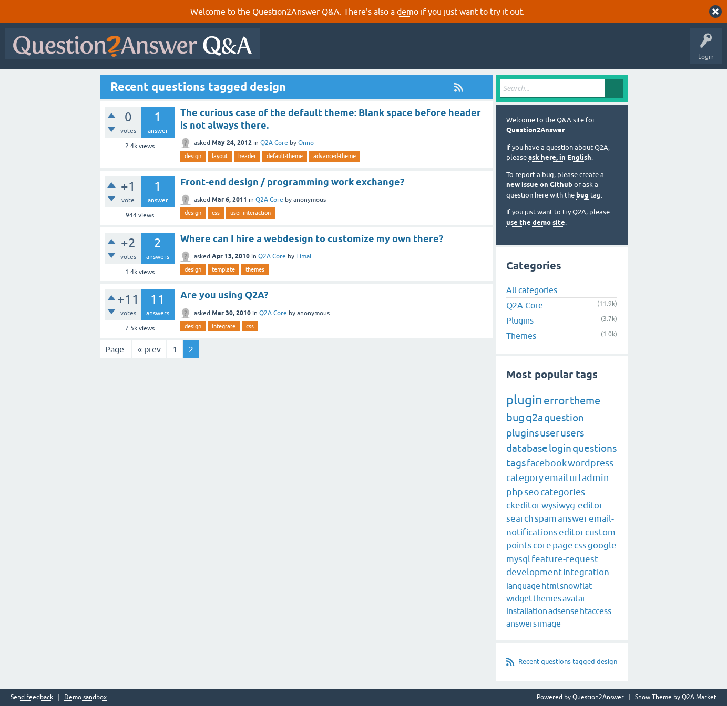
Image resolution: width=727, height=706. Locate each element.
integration (586, 572)
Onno (306, 143)
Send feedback (32, 697)
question (564, 417)
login (560, 448)
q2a (534, 417)
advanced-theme (334, 156)
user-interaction (250, 213)
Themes (521, 335)
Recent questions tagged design (567, 662)
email (556, 477)
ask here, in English (559, 157)
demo (407, 11)
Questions (325, 51)
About (589, 51)
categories (562, 491)
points (519, 545)
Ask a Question (519, 51)
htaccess (595, 611)
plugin (524, 400)
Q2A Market (699, 697)
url (575, 477)
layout (220, 156)
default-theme (285, 156)
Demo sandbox (85, 697)
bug (582, 195)
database (527, 448)
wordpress (590, 463)
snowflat (576, 585)
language (523, 585)
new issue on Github (539, 185)
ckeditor (523, 505)
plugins (522, 433)
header (247, 156)
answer (573, 518)
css (216, 213)
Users (475, 51)
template (223, 269)
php (514, 491)
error (556, 400)
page (562, 545)
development (534, 572)
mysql (518, 559)
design (193, 156)
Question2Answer (535, 130)
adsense (563, 611)
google (602, 545)
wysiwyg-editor (572, 505)
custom (600, 532)
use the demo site (535, 222)
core (542, 545)
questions (594, 448)
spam (546, 518)
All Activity (283, 51)
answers (521, 623)
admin (595, 477)
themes (254, 269)
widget (519, 598)
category (525, 477)
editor (571, 532)
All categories (531, 290)
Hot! (361, 51)
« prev (149, 349)
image (549, 623)
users (572, 433)
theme (585, 400)
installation (526, 611)
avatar (574, 598)
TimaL (304, 256)
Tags (442, 51)
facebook (547, 463)
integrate (223, 326)
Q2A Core (274, 143)
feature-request (564, 559)
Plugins (520, 320)
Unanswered (402, 51)
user (549, 433)
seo (531, 491)
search (520, 518)
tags (516, 463)
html (550, 585)
